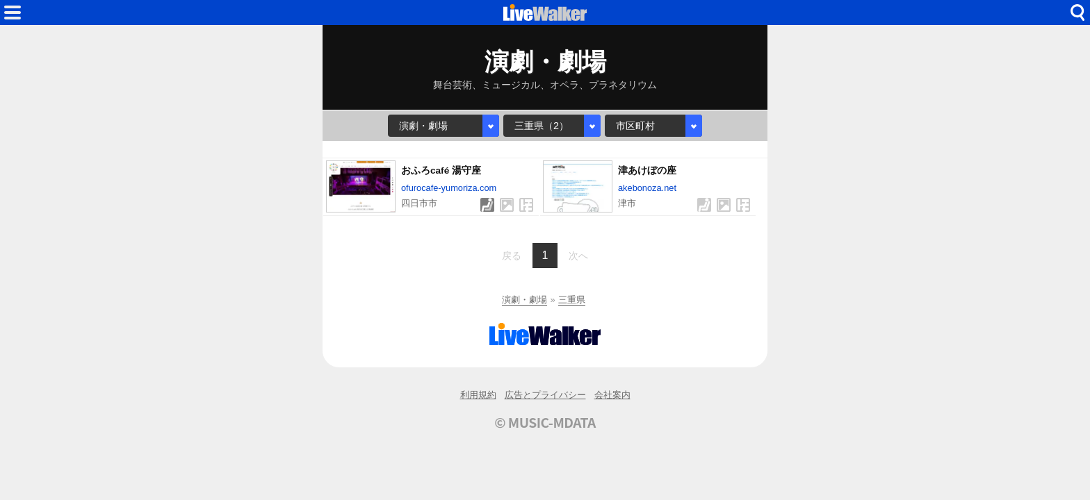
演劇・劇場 (524, 299)
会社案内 (612, 395)
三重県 (571, 299)
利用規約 (478, 395)
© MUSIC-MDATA (545, 422)
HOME (545, 12)
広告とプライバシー (545, 395)
